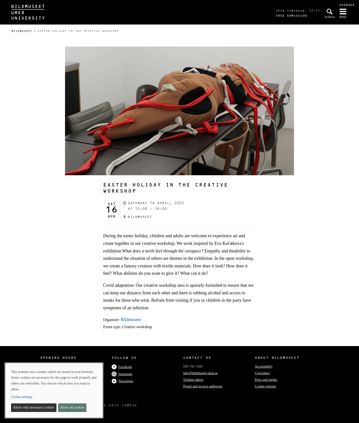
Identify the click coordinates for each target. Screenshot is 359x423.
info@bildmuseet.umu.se (200, 373)
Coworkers (262, 373)
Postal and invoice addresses (202, 386)
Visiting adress (193, 380)
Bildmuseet (22, 31)
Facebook (122, 367)
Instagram (122, 374)
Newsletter (122, 381)
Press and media (266, 380)
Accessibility (264, 366)
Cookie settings (265, 386)
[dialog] (54, 390)
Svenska (347, 4)
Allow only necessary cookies (33, 407)
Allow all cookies (72, 407)
